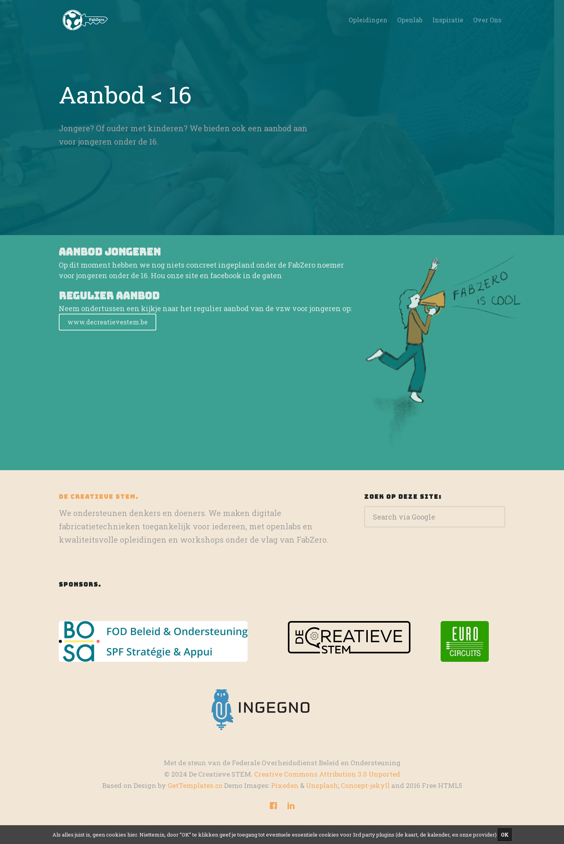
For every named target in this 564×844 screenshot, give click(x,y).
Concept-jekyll (365, 785)
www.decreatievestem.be (107, 328)
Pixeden (284, 785)
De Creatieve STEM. (99, 497)
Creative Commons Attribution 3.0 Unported (327, 774)
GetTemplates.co (195, 785)
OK (504, 834)
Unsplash (322, 785)
